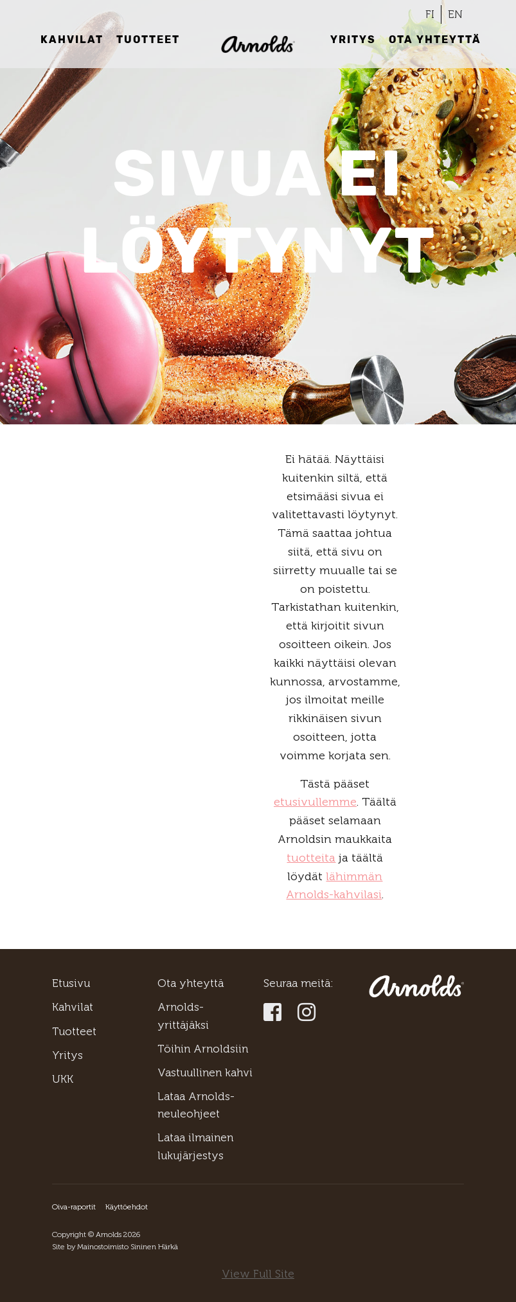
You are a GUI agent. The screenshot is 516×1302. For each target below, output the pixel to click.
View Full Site (258, 1273)
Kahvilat (71, 39)
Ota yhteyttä (435, 39)
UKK (62, 1078)
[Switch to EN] (455, 14)
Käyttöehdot (126, 1206)
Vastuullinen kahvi (205, 1072)
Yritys (353, 39)
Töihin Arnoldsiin (202, 1048)
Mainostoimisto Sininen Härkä (127, 1246)
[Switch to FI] (430, 14)
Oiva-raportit (74, 1206)
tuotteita (311, 858)
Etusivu (71, 983)
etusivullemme (315, 802)
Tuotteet (148, 39)
